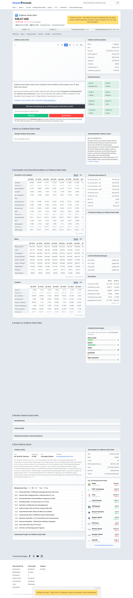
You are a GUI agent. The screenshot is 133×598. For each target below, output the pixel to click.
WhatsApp (31, 584)
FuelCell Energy (97, 500)
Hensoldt (94, 540)
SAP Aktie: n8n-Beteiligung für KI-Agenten (31, 528)
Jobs (14, 584)
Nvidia (94, 483)
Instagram (31, 581)
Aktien (21, 7)
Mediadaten (17, 572)
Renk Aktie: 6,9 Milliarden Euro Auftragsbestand (33, 505)
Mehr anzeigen (94, 161)
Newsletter (16, 587)
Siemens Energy (97, 528)
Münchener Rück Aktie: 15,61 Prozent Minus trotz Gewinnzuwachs (39, 518)
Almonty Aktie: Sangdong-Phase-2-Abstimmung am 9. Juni (36, 495)
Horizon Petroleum (98, 512)
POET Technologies (98, 489)
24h (36, 488)
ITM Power (95, 523)
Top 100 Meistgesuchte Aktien (104, 545)
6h (29, 488)
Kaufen (32, 115)
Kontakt (42, 569)
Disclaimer (16, 575)
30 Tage (46, 488)
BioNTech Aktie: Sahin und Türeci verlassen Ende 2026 (35, 508)
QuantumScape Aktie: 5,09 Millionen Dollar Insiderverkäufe (37, 515)
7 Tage (40, 488)
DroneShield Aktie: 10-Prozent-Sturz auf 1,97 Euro (34, 502)
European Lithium (97, 534)
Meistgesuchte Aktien (39, 7)
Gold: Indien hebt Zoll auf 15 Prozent (30, 525)
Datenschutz (17, 578)
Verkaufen (67, 115)
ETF (56, 7)
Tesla (93, 495)
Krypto (50, 7)
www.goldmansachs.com (64, 456)
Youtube (30, 572)
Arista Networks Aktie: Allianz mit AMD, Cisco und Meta (35, 512)
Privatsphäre (17, 581)
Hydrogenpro (96, 506)
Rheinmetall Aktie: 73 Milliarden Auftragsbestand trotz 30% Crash (38, 492)
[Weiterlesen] (82, 492)
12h (33, 488)
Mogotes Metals (97, 517)
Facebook (31, 578)
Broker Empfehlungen (75, 7)
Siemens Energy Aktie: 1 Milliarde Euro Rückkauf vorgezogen (37, 521)
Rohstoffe (63, 7)
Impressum (16, 569)
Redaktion (31, 569)
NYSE (39, 22)
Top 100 (28, 7)
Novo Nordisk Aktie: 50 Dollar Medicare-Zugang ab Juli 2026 (37, 499)
